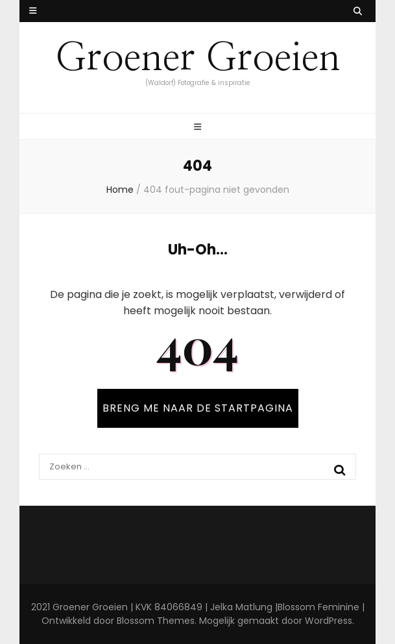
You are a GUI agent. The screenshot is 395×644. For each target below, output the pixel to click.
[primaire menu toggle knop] (197, 127)
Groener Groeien (198, 58)
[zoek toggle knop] (357, 12)
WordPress (328, 620)
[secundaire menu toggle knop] (32, 11)
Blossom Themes (156, 620)
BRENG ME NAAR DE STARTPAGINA (197, 408)
